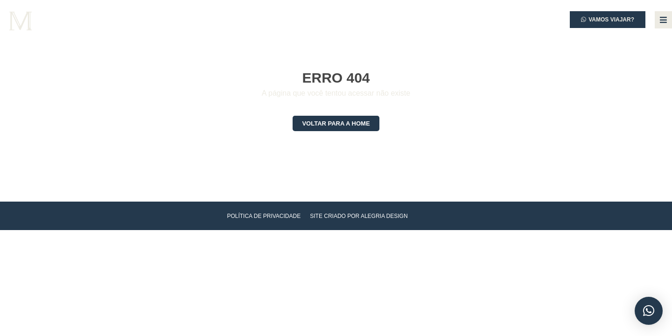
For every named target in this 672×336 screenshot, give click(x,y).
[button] (649, 311)
